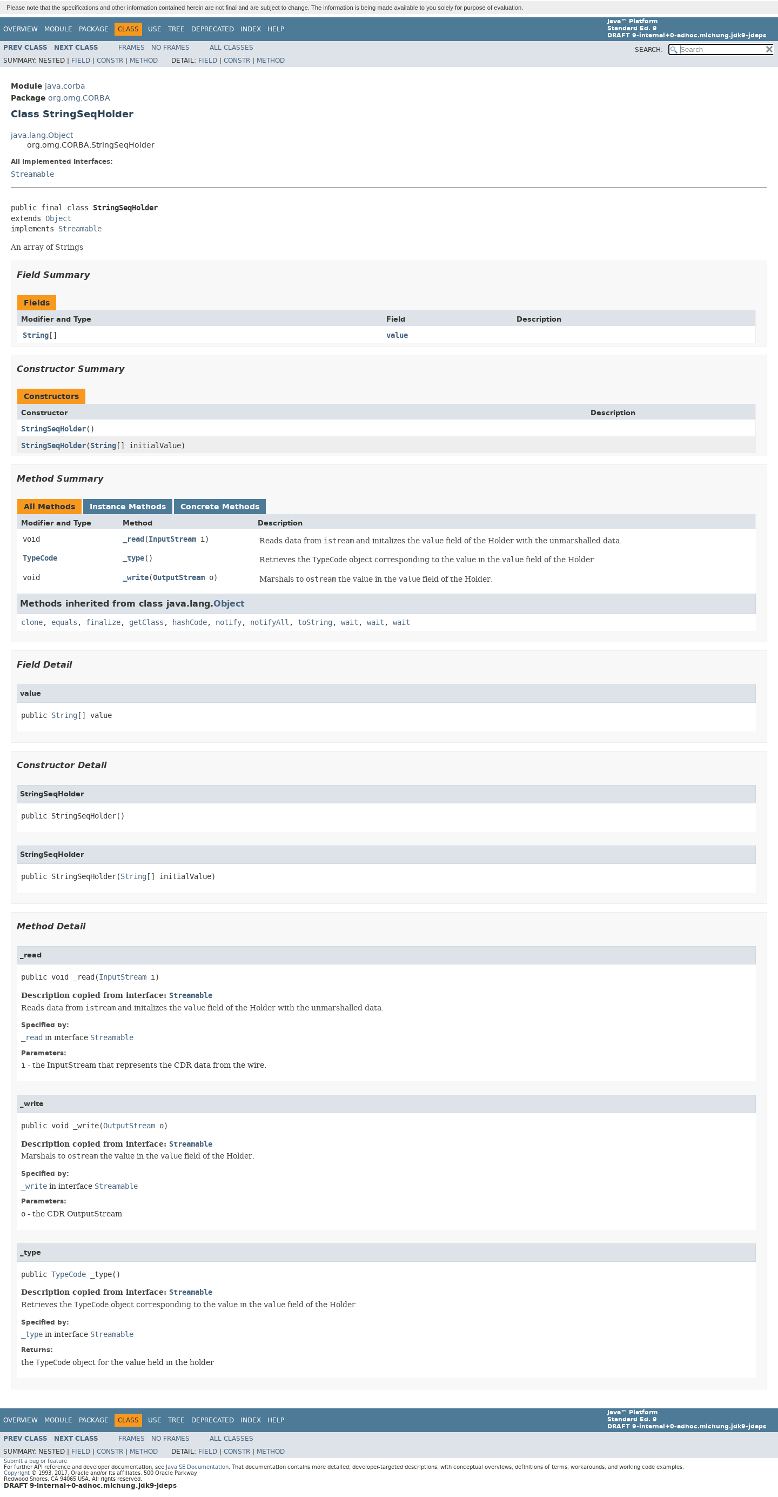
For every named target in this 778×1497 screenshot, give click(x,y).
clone (32, 622)
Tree (176, 29)
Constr (110, 60)
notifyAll (269, 622)
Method (144, 60)
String (36, 335)
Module (58, 29)
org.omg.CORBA (79, 98)
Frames (131, 47)
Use (155, 29)
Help (275, 29)
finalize (103, 622)
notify (229, 622)
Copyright (17, 1473)
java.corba (65, 86)
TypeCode (40, 558)
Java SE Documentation (197, 1467)
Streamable (32, 174)
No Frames (170, 47)
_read (133, 539)
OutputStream (179, 577)
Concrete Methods (219, 506)
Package (94, 29)
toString (315, 622)
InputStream (172, 539)
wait (349, 622)
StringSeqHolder (53, 429)
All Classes (231, 47)
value (397, 335)
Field (80, 60)
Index (250, 29)
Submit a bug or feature (35, 1461)
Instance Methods (128, 506)
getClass (146, 622)
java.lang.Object (42, 135)
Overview (20, 29)
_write (136, 577)
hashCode (189, 622)
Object (58, 218)
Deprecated (212, 29)
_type (133, 558)
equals (64, 622)
